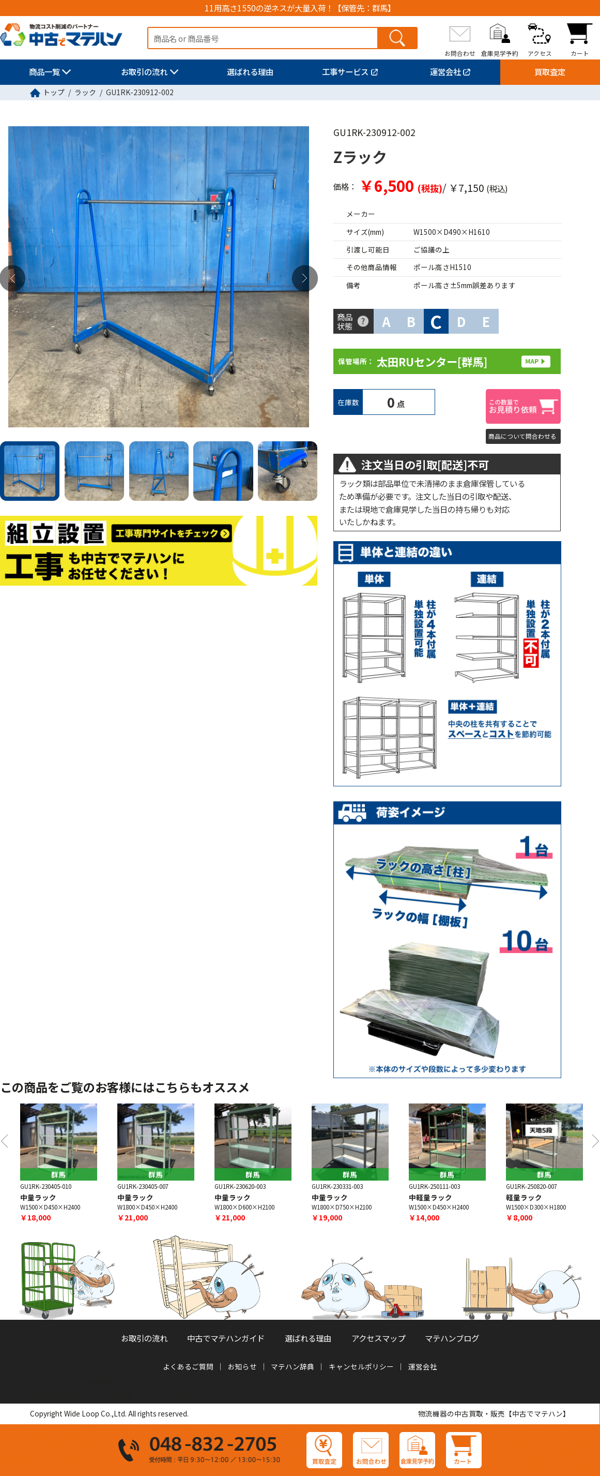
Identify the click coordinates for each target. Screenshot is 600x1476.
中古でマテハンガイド (226, 1338)
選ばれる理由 (250, 71)
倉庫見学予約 (499, 53)
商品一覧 (44, 71)
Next (305, 278)
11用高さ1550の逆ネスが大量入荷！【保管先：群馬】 (300, 8)
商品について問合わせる (522, 436)
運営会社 (445, 71)
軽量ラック (524, 1197)
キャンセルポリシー (361, 1366)
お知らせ (242, 1366)
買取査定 (549, 71)
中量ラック (38, 1197)
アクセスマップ (378, 1338)
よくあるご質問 (188, 1366)
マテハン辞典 (292, 1366)
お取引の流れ (144, 71)
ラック (85, 92)
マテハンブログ (452, 1338)
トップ (54, 92)
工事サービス (345, 71)
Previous (4, 1141)
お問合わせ (459, 53)
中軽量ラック (430, 1197)
